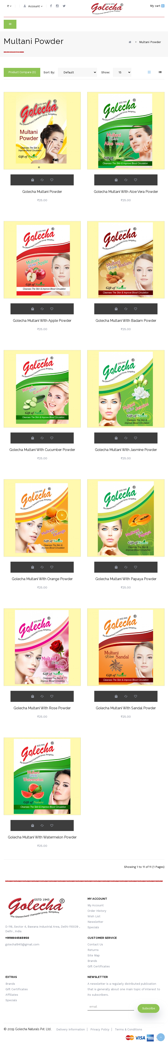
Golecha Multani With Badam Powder (126, 321)
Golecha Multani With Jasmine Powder (126, 450)
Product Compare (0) (22, 72)
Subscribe (148, 1008)
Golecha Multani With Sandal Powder (126, 708)
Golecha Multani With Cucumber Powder (42, 450)
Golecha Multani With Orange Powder (42, 579)
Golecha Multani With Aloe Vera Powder (126, 192)
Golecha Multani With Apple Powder (42, 321)
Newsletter (95, 921)
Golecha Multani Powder (42, 192)
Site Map (94, 955)
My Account (96, 905)
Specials (93, 927)
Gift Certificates (99, 966)
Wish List (94, 916)
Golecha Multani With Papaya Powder (125, 579)
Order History (97, 910)
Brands (92, 961)
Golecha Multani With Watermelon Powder (42, 837)
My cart (157, 5)
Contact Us (95, 944)
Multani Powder (150, 42)
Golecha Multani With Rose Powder (42, 708)
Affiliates (11, 994)
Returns (93, 950)
